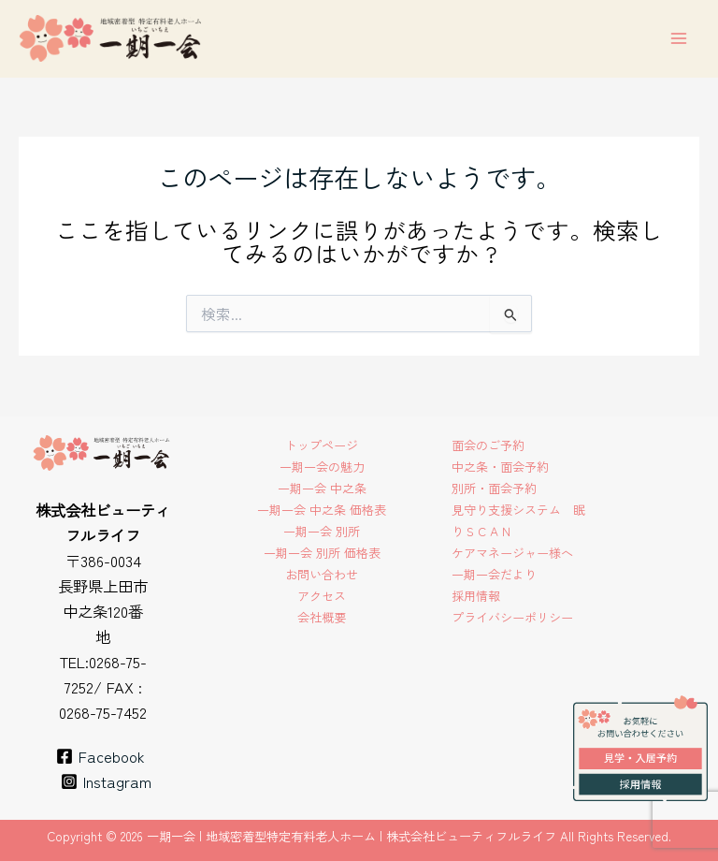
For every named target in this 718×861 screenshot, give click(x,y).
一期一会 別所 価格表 (322, 553)
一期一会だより (494, 574)
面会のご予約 (488, 445)
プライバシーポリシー (512, 617)
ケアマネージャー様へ (512, 553)
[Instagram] (105, 781)
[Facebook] (100, 756)
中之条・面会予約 (500, 466)
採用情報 (476, 596)
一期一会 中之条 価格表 (321, 509)
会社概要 (321, 617)
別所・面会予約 (494, 488)
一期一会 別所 (321, 531)
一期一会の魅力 (322, 466)
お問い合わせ (321, 574)
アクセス (321, 596)
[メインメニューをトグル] (678, 39)
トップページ (321, 445)
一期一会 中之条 (322, 488)
